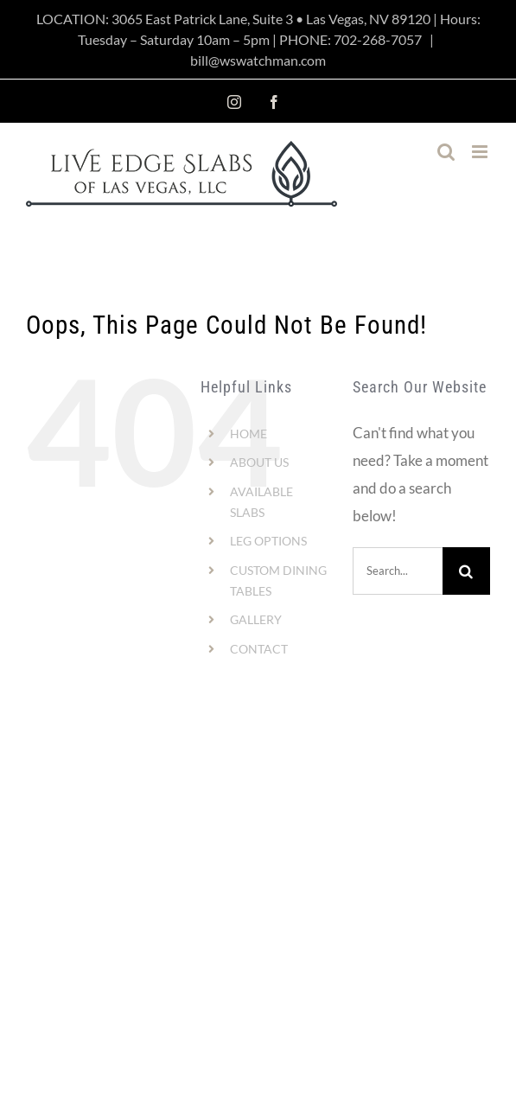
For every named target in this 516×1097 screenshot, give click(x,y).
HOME (248, 433)
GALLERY (256, 619)
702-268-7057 (378, 39)
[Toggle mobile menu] (481, 152)
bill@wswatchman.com (258, 60)
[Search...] (398, 571)
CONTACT (259, 648)
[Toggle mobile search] (446, 152)
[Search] (466, 571)
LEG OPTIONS (268, 540)
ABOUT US (259, 462)
